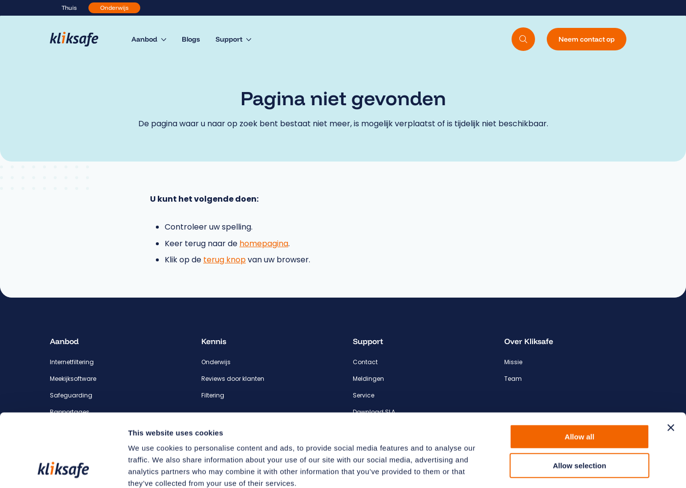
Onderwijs (114, 7)
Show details (513, 469)
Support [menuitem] (228, 39)
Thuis (69, 7)
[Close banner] (670, 359)
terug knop (224, 259)
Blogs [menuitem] (191, 39)
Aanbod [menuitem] (144, 39)
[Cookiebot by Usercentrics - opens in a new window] (63, 469)
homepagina (263, 243)
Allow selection (579, 397)
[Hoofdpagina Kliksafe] (79, 39)
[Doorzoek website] (523, 39)
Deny (580, 425)
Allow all (580, 368)
